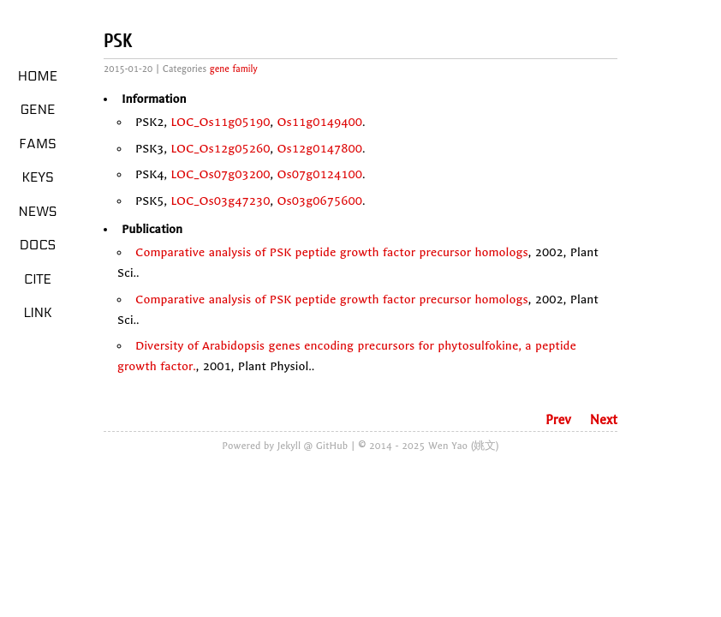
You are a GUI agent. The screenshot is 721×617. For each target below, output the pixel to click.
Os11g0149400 (320, 122)
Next (603, 420)
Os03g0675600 (320, 201)
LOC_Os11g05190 (220, 122)
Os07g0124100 (320, 174)
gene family (234, 69)
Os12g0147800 (320, 148)
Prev (558, 420)
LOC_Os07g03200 (220, 174)
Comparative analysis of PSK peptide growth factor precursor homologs (331, 252)
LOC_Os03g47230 (220, 201)
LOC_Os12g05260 (220, 148)
